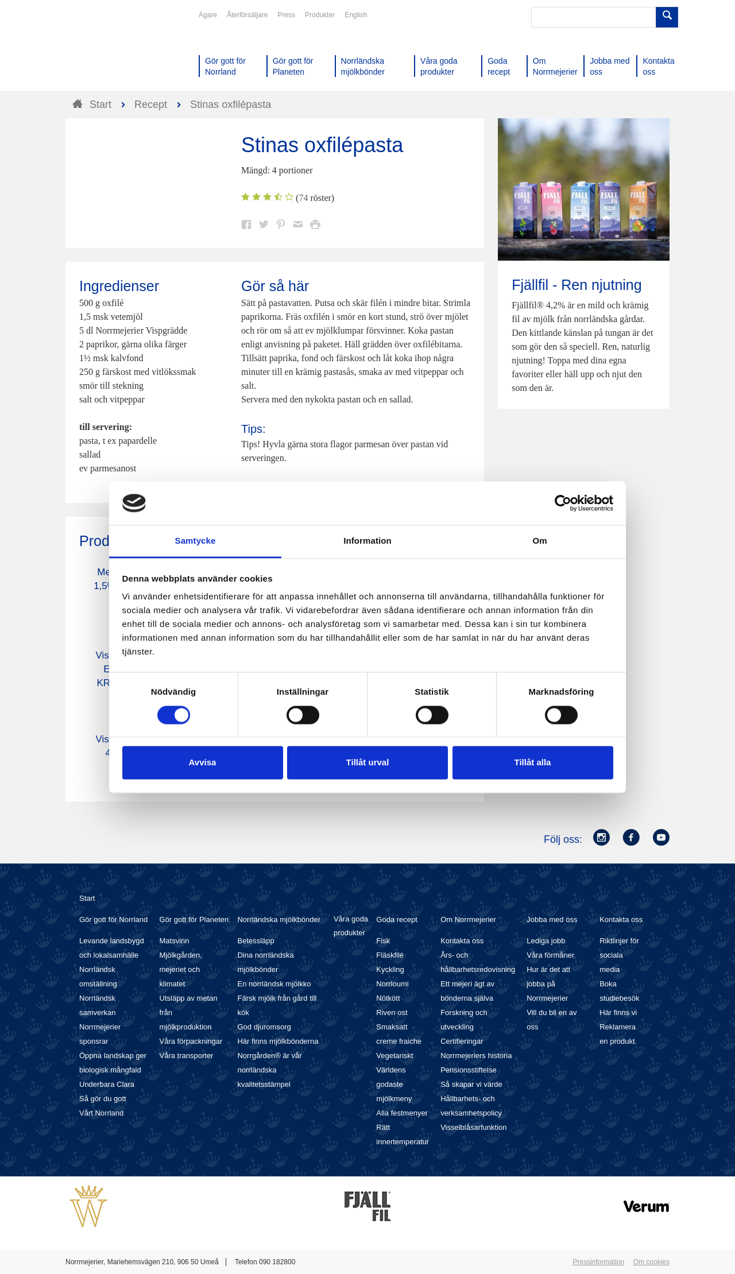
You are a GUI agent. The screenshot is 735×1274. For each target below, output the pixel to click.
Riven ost (391, 1012)
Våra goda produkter (351, 926)
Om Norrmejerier (468, 919)
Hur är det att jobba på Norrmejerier (548, 983)
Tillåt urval (367, 763)
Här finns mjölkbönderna (277, 1041)
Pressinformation (598, 1262)
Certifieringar (461, 1041)
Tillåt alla (532, 763)
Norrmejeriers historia (476, 1055)
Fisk (383, 940)
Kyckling (390, 969)
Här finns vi (618, 1012)
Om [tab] (539, 541)
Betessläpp (255, 940)
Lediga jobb (546, 940)
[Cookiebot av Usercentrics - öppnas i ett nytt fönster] (563, 503)
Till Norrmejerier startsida (109, 50)
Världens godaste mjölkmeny (394, 1084)
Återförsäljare (247, 15)
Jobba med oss (552, 919)
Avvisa (202, 763)
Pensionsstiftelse (468, 1070)
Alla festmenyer (402, 1113)
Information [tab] (367, 541)
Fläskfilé (390, 955)
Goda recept (396, 919)
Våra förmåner (550, 955)
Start (87, 898)
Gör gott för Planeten (194, 919)
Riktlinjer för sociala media (619, 955)
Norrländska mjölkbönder (278, 919)
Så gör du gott (102, 1098)
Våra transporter (187, 1055)
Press (286, 15)
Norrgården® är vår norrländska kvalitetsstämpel (269, 1070)
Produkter (320, 15)
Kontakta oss (461, 940)
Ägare (208, 15)
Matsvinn (174, 940)
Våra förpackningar (191, 1041)
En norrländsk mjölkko (274, 983)
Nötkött (388, 998)
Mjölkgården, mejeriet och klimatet (181, 969)
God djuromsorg (264, 1027)
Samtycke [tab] (195, 541)
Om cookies (651, 1262)
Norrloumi (392, 983)
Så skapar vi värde (471, 1084)
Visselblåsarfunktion (473, 1127)
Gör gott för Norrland (113, 919)
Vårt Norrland (101, 1113)
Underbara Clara (106, 1084)
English (356, 15)
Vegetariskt (394, 1055)
